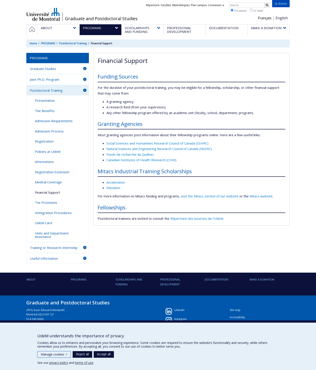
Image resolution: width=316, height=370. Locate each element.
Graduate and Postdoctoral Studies (101, 18)
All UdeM (256, 10)
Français (264, 18)
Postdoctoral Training (73, 43)
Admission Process (49, 131)
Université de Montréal (43, 14)
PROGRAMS (48, 43)
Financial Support (47, 192)
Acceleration (115, 182)
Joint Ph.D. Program (44, 79)
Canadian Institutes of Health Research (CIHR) (141, 160)
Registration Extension (52, 172)
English (282, 18)
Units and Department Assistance (52, 235)
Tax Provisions (46, 202)
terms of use (84, 363)
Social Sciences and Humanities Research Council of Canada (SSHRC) (157, 143)
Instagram (180, 319)
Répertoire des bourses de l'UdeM (196, 218)
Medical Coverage (48, 182)
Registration (44, 141)
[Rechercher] (267, 5)
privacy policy (58, 363)
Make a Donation (262, 279)
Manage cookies (54, 354)
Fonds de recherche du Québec (130, 154)
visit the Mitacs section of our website (210, 196)
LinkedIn (179, 310)
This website (239, 10)
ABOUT (31, 279)
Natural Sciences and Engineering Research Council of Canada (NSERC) (159, 149)
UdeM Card (43, 223)
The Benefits (45, 111)
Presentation (45, 100)
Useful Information (44, 258)
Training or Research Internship (53, 247)
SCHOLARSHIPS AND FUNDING (129, 281)
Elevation (113, 188)
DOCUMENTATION (216, 279)
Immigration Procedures (53, 213)
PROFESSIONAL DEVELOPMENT (170, 281)
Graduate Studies (43, 68)
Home (33, 43)
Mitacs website (261, 196)
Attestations (44, 161)
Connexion (216, 5)
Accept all (104, 354)
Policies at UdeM (47, 151)
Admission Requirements (54, 121)
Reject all (82, 354)
